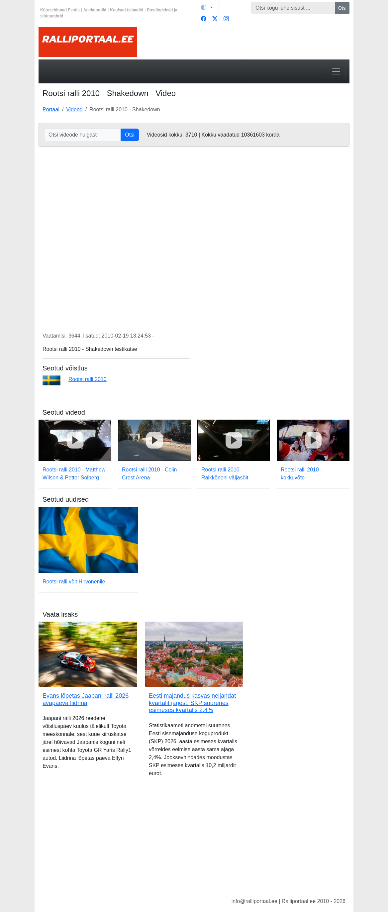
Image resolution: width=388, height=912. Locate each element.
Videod (74, 109)
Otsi (342, 8)
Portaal (51, 109)
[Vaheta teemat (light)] (207, 7)
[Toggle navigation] (336, 71)
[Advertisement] (194, 842)
